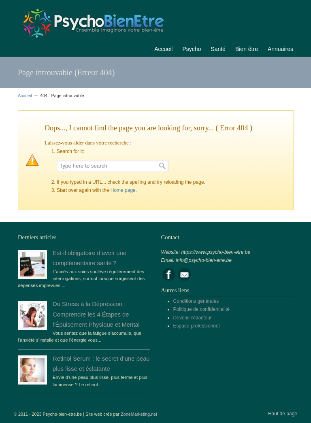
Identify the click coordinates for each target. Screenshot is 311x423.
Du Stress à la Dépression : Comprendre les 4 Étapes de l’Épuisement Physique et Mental (96, 314)
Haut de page (282, 414)
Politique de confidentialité (201, 309)
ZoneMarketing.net (139, 414)
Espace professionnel (196, 326)
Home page (123, 190)
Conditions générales (196, 301)
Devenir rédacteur (192, 318)
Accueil (25, 95)
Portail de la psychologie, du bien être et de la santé (93, 22)
